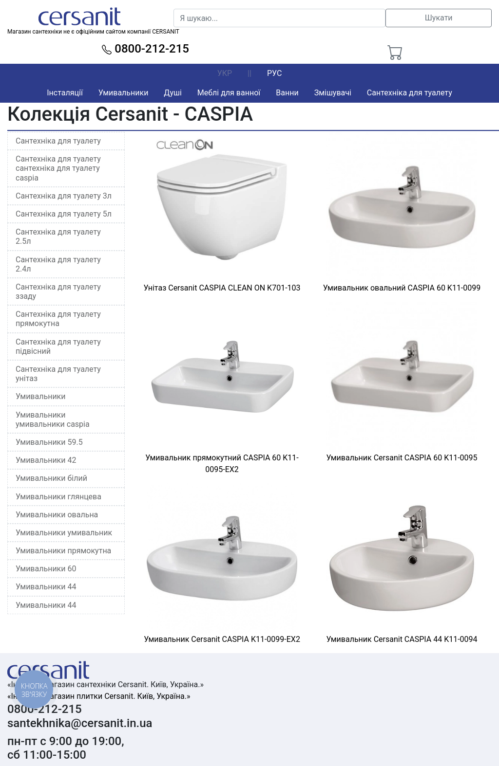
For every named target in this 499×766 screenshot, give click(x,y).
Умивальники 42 (46, 460)
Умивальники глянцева (58, 496)
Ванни (287, 92)
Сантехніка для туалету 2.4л (58, 264)
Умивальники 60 (46, 568)
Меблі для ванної (228, 92)
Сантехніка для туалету (409, 92)
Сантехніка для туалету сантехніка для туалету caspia (58, 168)
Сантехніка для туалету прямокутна (58, 319)
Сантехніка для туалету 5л (64, 214)
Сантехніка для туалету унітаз (58, 374)
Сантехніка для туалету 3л (64, 196)
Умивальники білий (51, 478)
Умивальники (123, 92)
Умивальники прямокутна (63, 550)
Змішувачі (332, 92)
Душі (172, 92)
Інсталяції (65, 92)
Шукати (439, 17)
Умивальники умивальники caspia (53, 419)
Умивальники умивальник (64, 532)
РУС (274, 73)
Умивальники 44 (46, 586)
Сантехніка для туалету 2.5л (58, 236)
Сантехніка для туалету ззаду (58, 291)
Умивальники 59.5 (49, 442)
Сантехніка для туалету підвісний (58, 346)
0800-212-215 (145, 48)
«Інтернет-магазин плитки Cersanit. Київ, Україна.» (98, 696)
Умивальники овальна (57, 514)
